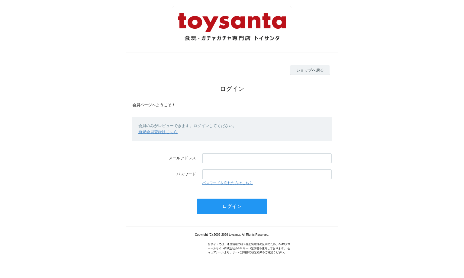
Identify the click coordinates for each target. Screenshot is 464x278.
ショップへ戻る (310, 70)
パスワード (186, 174)
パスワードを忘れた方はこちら (227, 183)
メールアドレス (182, 158)
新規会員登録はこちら (158, 131)
